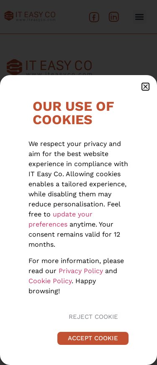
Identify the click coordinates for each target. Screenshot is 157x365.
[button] (145, 86)
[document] (78, 182)
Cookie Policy (50, 281)
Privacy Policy (81, 271)
